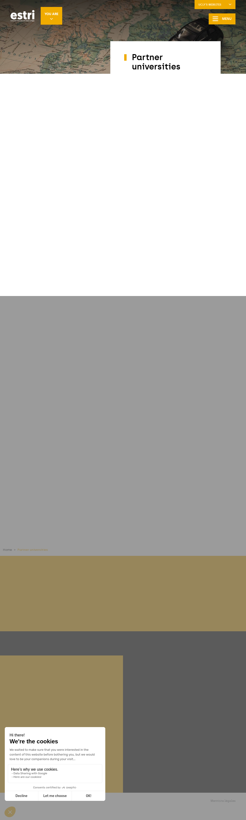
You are (51, 16)
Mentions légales (223, 801)
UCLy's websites (215, 4)
